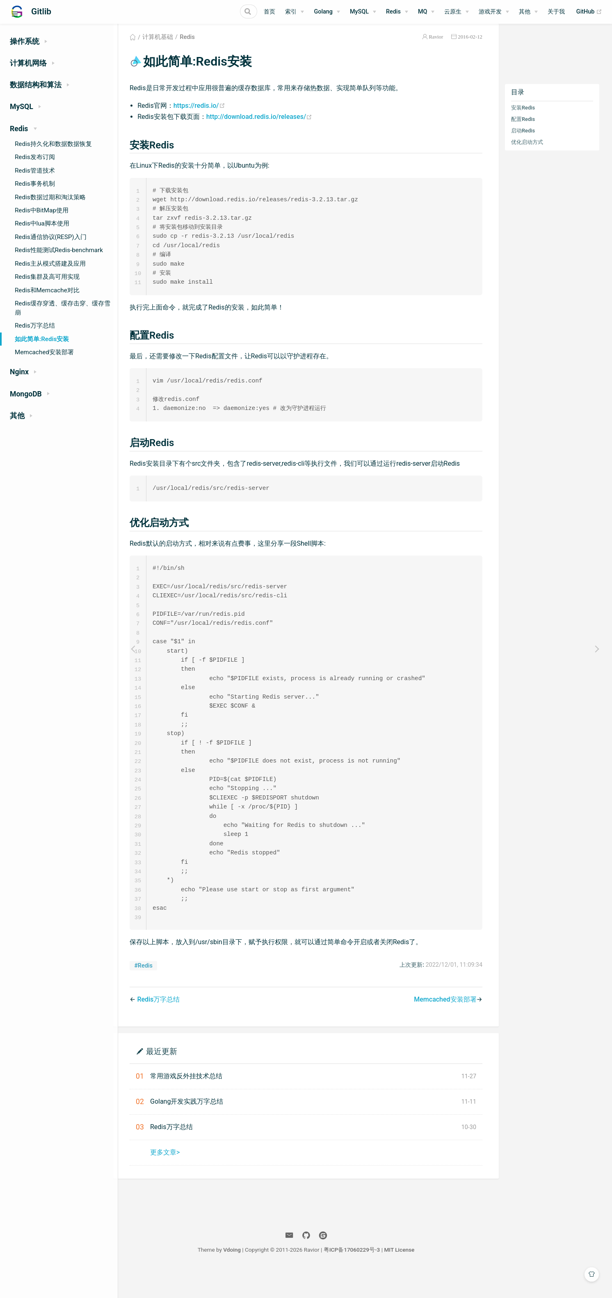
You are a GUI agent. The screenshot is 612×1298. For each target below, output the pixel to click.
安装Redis (533, 117)
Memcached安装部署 (44, 352)
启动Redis (533, 140)
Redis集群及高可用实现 (47, 276)
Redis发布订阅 (35, 157)
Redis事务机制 (35, 183)
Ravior (446, 46)
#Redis (154, 992)
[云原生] (456, 11)
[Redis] (397, 11)
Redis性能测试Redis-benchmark (59, 250)
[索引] (294, 11)
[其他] (528, 11)
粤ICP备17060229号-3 (411, 1276)
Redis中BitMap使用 (42, 210)
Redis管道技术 (35, 170)
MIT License (458, 1276)
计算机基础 (168, 46)
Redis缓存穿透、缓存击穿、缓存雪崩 (62, 308)
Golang (323, 11)
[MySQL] (363, 11)
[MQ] (426, 11)
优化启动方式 (537, 152)
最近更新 (172, 1078)
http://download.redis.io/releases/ (269, 126)
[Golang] (327, 11)
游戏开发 (490, 11)
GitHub (589, 11)
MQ (422, 11)
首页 (269, 11)
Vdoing (291, 1276)
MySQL (359, 11)
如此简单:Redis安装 (42, 339)
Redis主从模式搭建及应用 (50, 263)
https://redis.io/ (209, 115)
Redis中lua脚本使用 (42, 223)
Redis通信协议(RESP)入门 (51, 237)
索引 (291, 11)
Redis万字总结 (35, 325)
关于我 (556, 11)
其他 (524, 11)
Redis (393, 11)
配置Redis (533, 129)
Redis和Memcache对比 (47, 290)
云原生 (452, 11)
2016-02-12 (480, 46)
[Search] (215, 11)
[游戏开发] (494, 11)
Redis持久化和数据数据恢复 (53, 144)
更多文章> (175, 1179)
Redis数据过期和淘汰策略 (50, 197)
